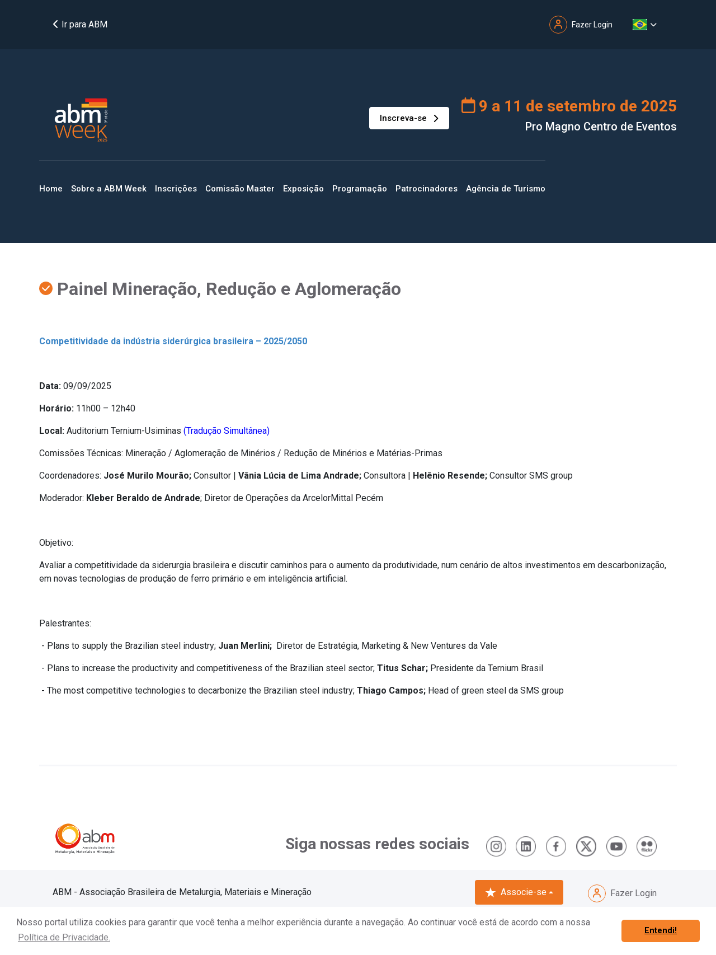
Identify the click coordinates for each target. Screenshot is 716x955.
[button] (644, 25)
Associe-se (516, 892)
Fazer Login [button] (581, 25)
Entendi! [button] (660, 930)
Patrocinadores (426, 189)
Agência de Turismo (505, 189)
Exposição (303, 189)
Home (51, 189)
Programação (359, 189)
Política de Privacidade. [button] (64, 937)
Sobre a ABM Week (109, 189)
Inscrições (176, 189)
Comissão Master (240, 189)
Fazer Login (622, 893)
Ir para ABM (80, 24)
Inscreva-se (409, 118)
